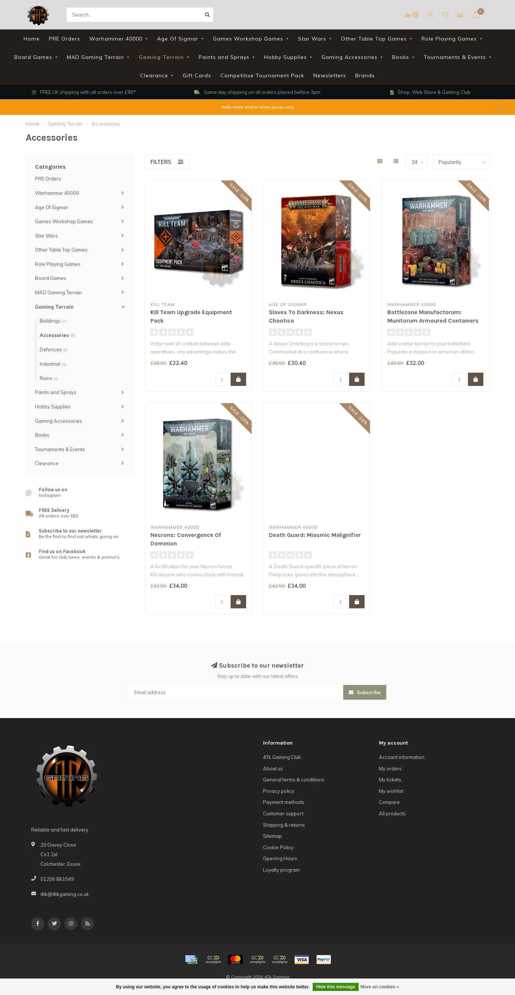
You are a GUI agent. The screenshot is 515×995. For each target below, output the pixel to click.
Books (400, 57)
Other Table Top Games (374, 38)
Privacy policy (278, 791)
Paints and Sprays (224, 57)
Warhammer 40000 (115, 38)
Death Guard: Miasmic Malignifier (315, 534)
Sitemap (272, 836)
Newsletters (329, 75)
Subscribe (365, 692)
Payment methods (283, 802)
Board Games (33, 57)
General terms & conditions (293, 780)
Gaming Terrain (161, 57)
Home (32, 38)
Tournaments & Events (455, 57)
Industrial (53, 364)
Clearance (154, 75)
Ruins (49, 378)
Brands (365, 75)
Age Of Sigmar (177, 38)
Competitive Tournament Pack (262, 75)
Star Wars (312, 38)
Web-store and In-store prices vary (257, 107)
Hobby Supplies (285, 57)
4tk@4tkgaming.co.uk (64, 894)
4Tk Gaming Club (282, 757)
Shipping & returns (284, 825)
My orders (390, 768)
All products (392, 813)
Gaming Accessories (349, 57)
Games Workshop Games (248, 38)
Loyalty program (281, 870)
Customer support (283, 813)
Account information (402, 757)
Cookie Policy (278, 847)
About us (273, 768)
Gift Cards (197, 75)
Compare (389, 802)
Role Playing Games (449, 38)
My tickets (390, 780)
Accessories (57, 335)
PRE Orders (64, 38)
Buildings (53, 321)
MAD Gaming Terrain (95, 57)
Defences (53, 349)
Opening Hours (280, 858)
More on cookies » (379, 986)
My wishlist (391, 791)
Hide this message (335, 986)
